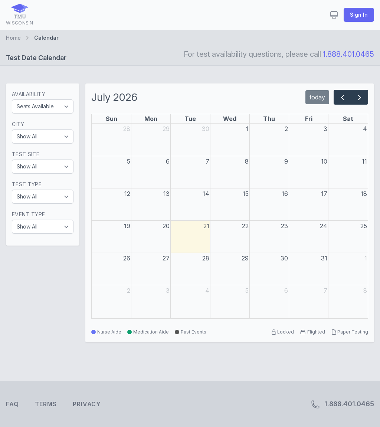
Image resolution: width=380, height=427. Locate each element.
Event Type (28, 214)
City (18, 124)
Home (13, 38)
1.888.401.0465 (348, 54)
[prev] (342, 97)
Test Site (25, 154)
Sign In (359, 15)
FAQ (12, 404)
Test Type (27, 184)
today (317, 97)
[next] (359, 97)
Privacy (87, 404)
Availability (28, 94)
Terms (45, 404)
